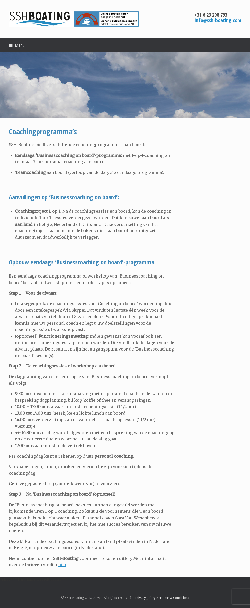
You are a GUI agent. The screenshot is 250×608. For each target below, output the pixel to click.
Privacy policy (145, 598)
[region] (125, 85)
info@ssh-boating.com (218, 20)
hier (62, 564)
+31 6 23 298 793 (211, 14)
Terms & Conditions (174, 598)
